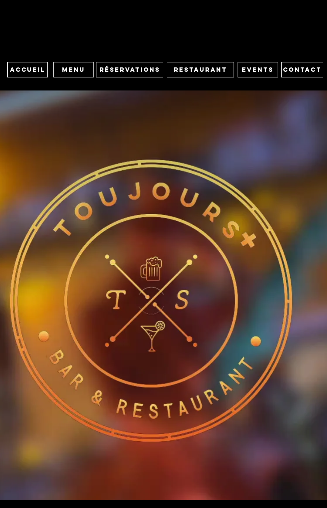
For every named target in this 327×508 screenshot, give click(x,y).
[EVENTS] (258, 69)
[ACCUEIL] (27, 69)
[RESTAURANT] (200, 69)
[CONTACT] (302, 69)
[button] (129, 69)
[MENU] (73, 69)
